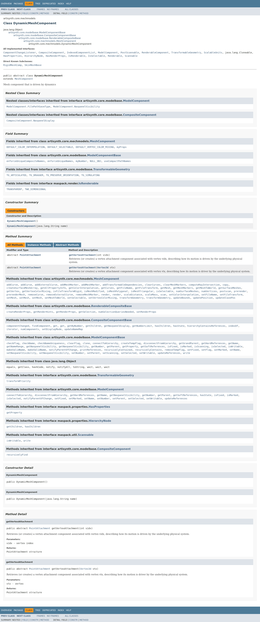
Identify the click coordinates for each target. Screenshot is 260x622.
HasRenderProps (56, 56)
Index (61, 4)
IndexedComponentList (81, 52)
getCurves (107, 288)
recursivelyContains (148, 349)
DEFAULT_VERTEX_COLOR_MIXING (95, 147)
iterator (12, 329)
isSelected (218, 346)
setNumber (78, 353)
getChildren (93, 326)
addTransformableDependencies (122, 284)
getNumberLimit (142, 326)
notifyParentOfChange (63, 349)
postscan (225, 291)
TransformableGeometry (186, 52)
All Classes (71, 9)
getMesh (165, 288)
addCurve (12, 284)
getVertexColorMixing (36, 291)
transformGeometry (131, 297)
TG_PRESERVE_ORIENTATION (62, 175)
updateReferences (169, 353)
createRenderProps (18, 311)
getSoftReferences (153, 346)
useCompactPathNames (117, 161)
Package (18, 4)
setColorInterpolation (184, 294)
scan (163, 294)
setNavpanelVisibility (21, 353)
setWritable (147, 353)
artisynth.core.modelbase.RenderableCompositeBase (49, 38)
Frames (41, 9)
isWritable (235, 346)
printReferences (90, 349)
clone (86, 343)
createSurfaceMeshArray (22, 288)
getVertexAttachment (82, 255)
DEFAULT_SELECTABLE (60, 147)
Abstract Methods (67, 245)
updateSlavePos (225, 297)
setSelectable (76, 297)
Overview (6, 4)
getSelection (87, 311)
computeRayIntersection (204, 284)
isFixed (172, 346)
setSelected (129, 353)
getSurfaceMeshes (229, 288)
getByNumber (75, 326)
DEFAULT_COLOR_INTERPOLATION (26, 147)
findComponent (41, 326)
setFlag (206, 349)
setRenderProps (146, 311)
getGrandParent (189, 343)
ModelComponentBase (104, 155)
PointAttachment (30, 255)
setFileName (209, 294)
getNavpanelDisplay (116, 326)
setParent (93, 353)
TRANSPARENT (14, 189)
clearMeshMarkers (174, 284)
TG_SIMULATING (90, 175)
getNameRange (15, 346)
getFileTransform (146, 288)
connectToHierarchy (105, 343)
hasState (178, 326)
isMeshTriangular (142, 291)
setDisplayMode (52, 329)
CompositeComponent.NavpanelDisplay (31, 120)
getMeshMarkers (183, 288)
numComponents (30, 329)
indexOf (233, 326)
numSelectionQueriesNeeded (116, 311)
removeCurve (35, 294)
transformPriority (18, 381)
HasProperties (12, 56)
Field (25, 13)
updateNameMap (73, 329)
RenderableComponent (155, 52)
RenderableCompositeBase (111, 306)
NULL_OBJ (95, 161)
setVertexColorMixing (102, 297)
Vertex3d (102, 267)
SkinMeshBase (32, 65)
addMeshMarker (69, 284)
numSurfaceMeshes (187, 291)
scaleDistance (133, 294)
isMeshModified (94, 291)
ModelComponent (108, 52)
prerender (240, 291)
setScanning (110, 353)
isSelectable (164, 291)
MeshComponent (24, 78)
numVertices (209, 291)
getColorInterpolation (83, 288)
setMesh (11, 297)
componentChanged (18, 326)
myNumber (81, 161)
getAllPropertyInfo (53, 288)
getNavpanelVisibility (41, 346)
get (55, 326)
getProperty (130, 346)
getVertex (13, 291)
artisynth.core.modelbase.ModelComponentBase (37, 32)
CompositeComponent (51, 52)
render (105, 294)
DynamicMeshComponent (21, 221)
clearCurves (152, 284)
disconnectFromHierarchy (160, 343)
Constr (34, 13)
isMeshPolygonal (117, 291)
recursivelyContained (118, 349)
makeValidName (16, 349)
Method (44, 13)
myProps (121, 147)
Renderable (115, 56)
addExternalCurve (46, 284)
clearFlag (73, 343)
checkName (28, 343)
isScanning (201, 346)
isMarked (185, 346)
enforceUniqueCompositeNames (26, 161)
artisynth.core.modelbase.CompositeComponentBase (44, 35)
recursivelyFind (17, 454)
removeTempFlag (174, 349)
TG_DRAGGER (36, 175)
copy (225, 284)
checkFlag (13, 343)
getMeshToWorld (206, 288)
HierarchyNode (33, 56)
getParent (113, 346)
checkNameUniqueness (51, 343)
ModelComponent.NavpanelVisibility (76, 106)
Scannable (131, 56)
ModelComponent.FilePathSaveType (28, 106)
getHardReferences (213, 343)
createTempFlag (131, 343)
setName (235, 349)
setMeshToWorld (54, 297)
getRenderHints (43, 311)
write (186, 353)
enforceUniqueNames (60, 161)
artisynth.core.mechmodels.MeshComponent (49, 41)
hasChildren (162, 326)
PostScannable (130, 52)
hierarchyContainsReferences (206, 326)
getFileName (124, 288)
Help (68, 4)
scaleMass (151, 294)
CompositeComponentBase (111, 320)
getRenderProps (66, 311)
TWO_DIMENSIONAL (35, 189)
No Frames (53, 9)
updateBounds (181, 297)
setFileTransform (231, 294)
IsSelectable (96, 56)
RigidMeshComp (12, 65)
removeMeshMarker (87, 294)
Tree (37, 4)
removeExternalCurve (59, 294)
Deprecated (49, 4)
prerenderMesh (16, 294)
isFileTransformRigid (67, 291)
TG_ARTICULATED (16, 175)
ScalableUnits (213, 52)
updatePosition (203, 297)
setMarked (220, 349)
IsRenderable (76, 56)
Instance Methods (39, 245)
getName (233, 343)
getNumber (97, 346)
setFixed (193, 349)
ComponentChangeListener (19, 52)
